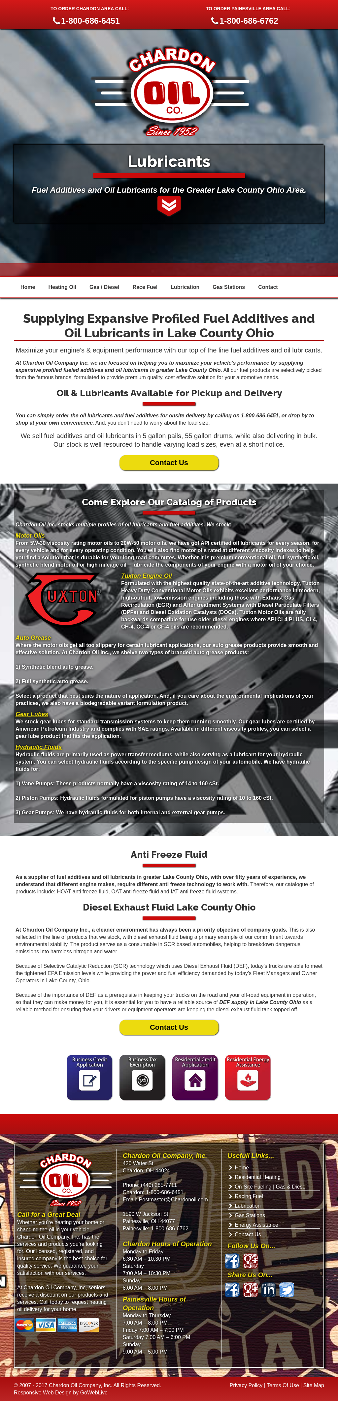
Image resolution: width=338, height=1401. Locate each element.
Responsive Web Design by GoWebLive (61, 1392)
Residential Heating (258, 1177)
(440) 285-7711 (159, 1185)
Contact (268, 287)
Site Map (313, 1385)
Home (27, 287)
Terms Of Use (283, 1385)
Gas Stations (229, 287)
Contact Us (169, 463)
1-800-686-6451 (165, 1192)
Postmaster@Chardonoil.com (172, 1199)
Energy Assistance (256, 1225)
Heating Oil (62, 287)
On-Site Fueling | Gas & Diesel (271, 1187)
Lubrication (185, 287)
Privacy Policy (246, 1385)
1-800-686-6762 (169, 1228)
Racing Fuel (249, 1196)
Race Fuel (145, 287)
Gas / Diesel (104, 287)
